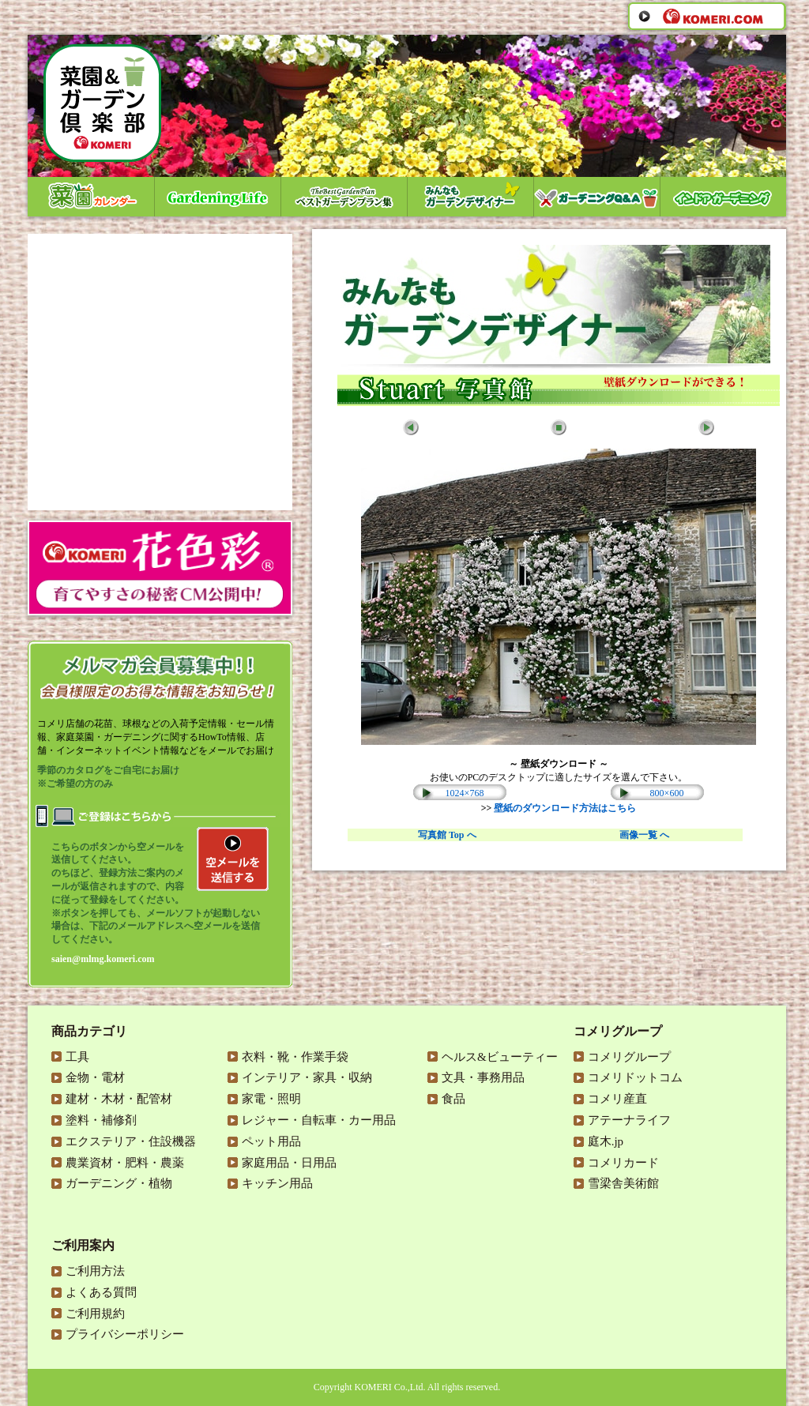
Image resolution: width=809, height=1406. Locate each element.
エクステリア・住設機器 (131, 1141)
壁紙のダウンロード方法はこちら (565, 808)
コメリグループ (629, 1057)
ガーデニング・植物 (119, 1183)
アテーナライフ (629, 1120)
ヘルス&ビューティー (500, 1057)
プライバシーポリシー (125, 1334)
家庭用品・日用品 (289, 1162)
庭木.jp (605, 1141)
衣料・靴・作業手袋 (295, 1057)
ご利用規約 (95, 1313)
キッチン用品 (277, 1183)
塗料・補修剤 (101, 1120)
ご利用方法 (95, 1271)
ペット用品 (271, 1141)
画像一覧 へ (644, 834)
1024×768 (465, 793)
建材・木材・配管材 (119, 1098)
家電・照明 (271, 1098)
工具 (77, 1057)
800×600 (667, 793)
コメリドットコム (635, 1077)
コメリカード (623, 1162)
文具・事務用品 (483, 1077)
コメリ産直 (617, 1098)
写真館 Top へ (447, 834)
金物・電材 (95, 1077)
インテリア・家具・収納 (307, 1077)
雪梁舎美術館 (623, 1183)
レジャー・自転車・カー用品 (319, 1120)
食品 (453, 1098)
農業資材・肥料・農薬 (125, 1162)
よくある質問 (101, 1292)
